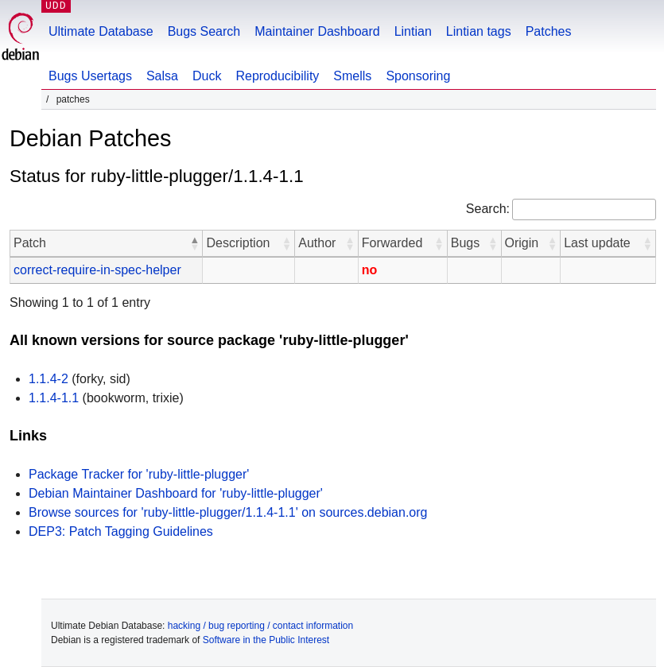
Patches (549, 31)
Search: (488, 208)
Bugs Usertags (90, 76)
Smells (352, 76)
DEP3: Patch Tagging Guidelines (121, 531)
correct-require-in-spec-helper (97, 270)
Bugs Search (204, 31)
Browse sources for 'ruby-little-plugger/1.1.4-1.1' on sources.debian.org (228, 512)
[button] (194, 243)
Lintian (413, 31)
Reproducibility (277, 76)
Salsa (162, 76)
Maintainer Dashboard (316, 31)
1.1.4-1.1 (54, 398)
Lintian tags (478, 31)
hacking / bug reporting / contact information (260, 625)
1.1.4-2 (48, 379)
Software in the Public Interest (266, 640)
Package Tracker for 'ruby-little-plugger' (139, 474)
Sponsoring (418, 76)
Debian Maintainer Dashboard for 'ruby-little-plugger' (176, 493)
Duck (206, 76)
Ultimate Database (101, 31)
